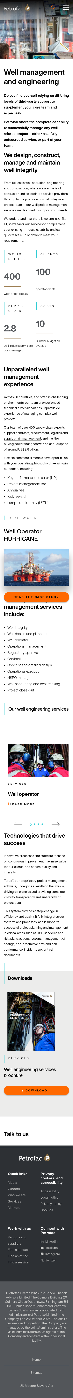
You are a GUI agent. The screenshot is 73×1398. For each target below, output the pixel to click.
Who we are (17, 1195)
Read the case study (36, 597)
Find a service (18, 1262)
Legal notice (50, 1197)
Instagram (52, 1254)
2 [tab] (34, 824)
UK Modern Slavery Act (36, 1385)
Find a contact (18, 1249)
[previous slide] (17, 825)
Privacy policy (51, 1203)
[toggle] (66, 8)
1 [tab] (31, 824)
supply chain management (22, 438)
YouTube (51, 1247)
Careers (14, 1188)
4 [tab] (42, 824)
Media (12, 1182)
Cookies (47, 1210)
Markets (14, 1207)
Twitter (50, 1260)
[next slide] (56, 823)
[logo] (17, 7)
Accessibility (50, 1191)
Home (36, 1359)
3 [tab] (38, 824)
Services (14, 1201)
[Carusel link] (38, 777)
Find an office (18, 1256)
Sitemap (36, 1372)
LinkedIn (51, 1241)
